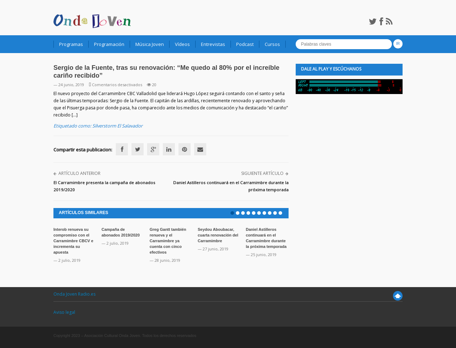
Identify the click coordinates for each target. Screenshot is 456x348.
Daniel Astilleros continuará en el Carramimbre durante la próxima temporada (231, 186)
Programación (109, 44)
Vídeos (182, 44)
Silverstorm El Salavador (117, 126)
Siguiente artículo (262, 173)
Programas (71, 44)
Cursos (272, 44)
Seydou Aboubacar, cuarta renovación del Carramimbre (218, 235)
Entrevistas (213, 44)
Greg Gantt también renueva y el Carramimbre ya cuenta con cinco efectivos (168, 240)
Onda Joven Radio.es (74, 294)
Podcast (245, 44)
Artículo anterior (79, 173)
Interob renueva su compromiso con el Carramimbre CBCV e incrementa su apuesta (73, 240)
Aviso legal (64, 312)
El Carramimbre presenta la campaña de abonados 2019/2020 (104, 186)
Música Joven (149, 44)
